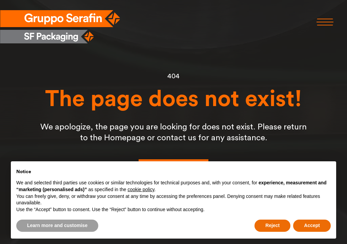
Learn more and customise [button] (57, 225)
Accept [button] (312, 225)
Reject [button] (272, 225)
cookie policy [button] (140, 189)
